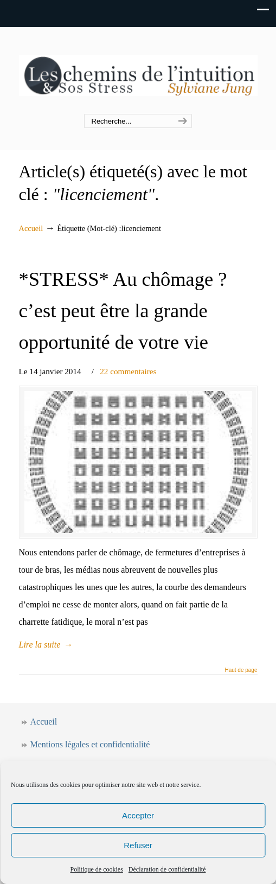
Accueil (31, 228)
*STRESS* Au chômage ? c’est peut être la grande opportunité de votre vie (123, 311)
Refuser (138, 845)
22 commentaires (128, 371)
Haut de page (240, 670)
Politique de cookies (96, 869)
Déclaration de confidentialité (167, 869)
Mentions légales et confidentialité (90, 744)
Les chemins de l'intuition (138, 71)
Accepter (138, 815)
